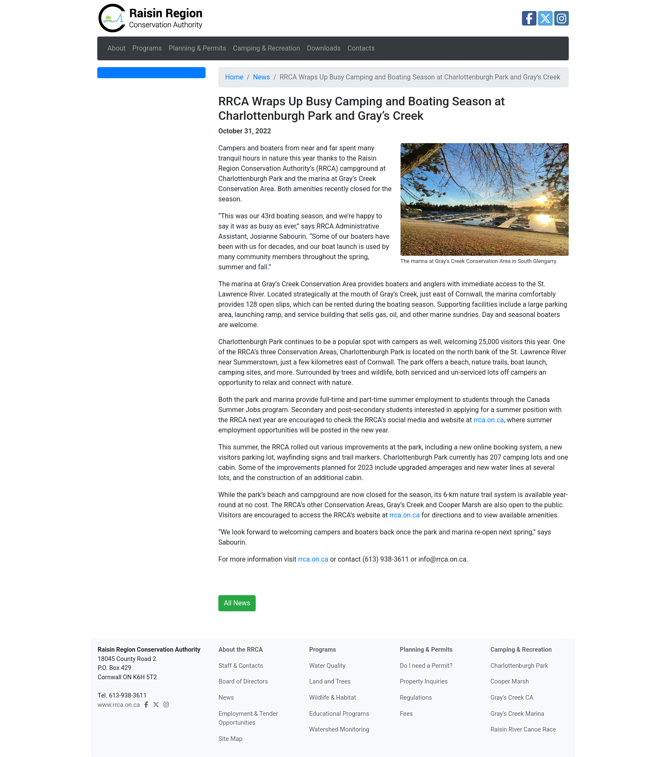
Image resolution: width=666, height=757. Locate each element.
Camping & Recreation (266, 48)
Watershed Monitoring (339, 729)
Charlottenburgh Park (519, 665)
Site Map (231, 739)
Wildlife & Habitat (332, 697)
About (116, 48)
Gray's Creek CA (512, 697)
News (261, 77)
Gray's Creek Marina (518, 713)
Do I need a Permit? (426, 665)
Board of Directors (243, 681)
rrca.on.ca (489, 420)
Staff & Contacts (241, 665)
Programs (147, 48)
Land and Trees (330, 681)
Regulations (416, 697)
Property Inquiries (424, 681)
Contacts (361, 48)
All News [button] (237, 603)
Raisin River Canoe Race (523, 729)
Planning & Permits (197, 48)
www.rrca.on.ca (119, 705)
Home (234, 77)
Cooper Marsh (510, 681)
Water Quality (327, 665)
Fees (406, 713)
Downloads (323, 48)
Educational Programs (339, 713)
